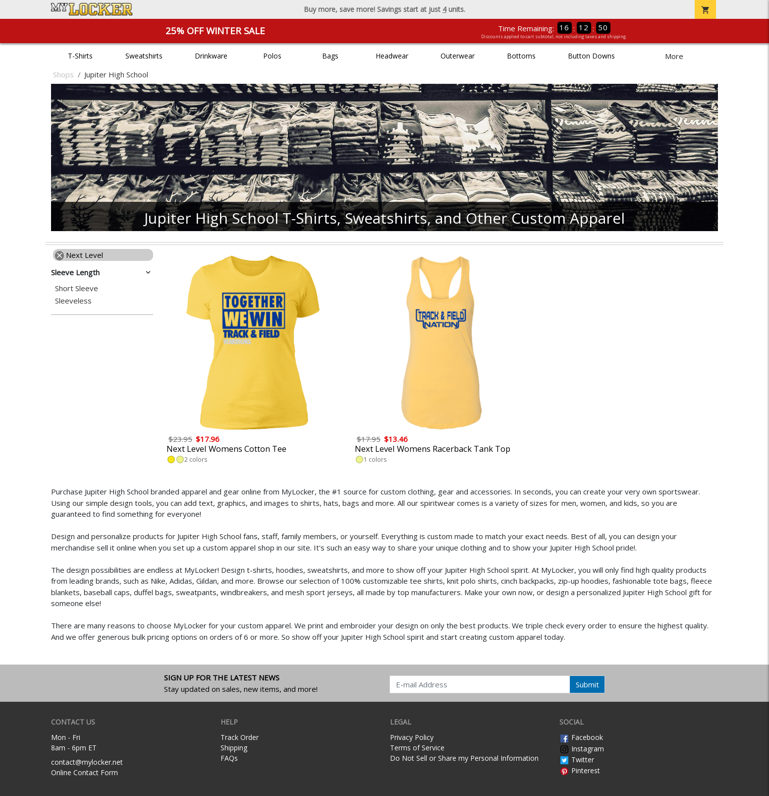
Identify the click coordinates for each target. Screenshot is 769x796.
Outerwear (457, 56)
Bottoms (521, 56)
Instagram (581, 748)
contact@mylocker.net (87, 762)
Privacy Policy (412, 737)
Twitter (576, 759)
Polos (272, 56)
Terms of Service (417, 747)
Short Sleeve (76, 288)
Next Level (79, 255)
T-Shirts (80, 56)
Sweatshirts (144, 56)
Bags (330, 56)
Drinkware (211, 56)
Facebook (581, 737)
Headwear (392, 56)
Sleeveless (73, 301)
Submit (587, 684)
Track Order (239, 737)
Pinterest (579, 770)
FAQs (229, 758)
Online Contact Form (84, 772)
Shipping (233, 747)
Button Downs (591, 56)
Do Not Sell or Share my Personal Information (464, 758)
